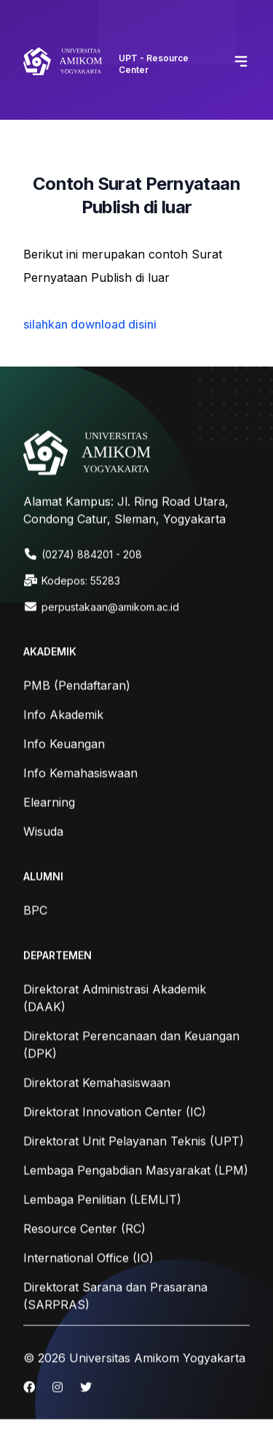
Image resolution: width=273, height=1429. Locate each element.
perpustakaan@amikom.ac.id (110, 608)
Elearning (49, 803)
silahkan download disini (90, 324)
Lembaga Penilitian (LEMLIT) (102, 1200)
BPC (35, 911)
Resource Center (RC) (84, 1229)
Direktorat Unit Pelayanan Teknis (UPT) (133, 1142)
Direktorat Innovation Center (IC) (114, 1113)
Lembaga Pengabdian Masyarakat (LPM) (135, 1171)
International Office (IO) (88, 1259)
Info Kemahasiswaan (80, 774)
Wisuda (43, 832)
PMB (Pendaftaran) (76, 686)
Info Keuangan (64, 745)
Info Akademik (63, 715)
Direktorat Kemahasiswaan (96, 1083)
